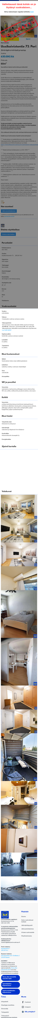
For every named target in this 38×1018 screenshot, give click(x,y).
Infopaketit (4, 1001)
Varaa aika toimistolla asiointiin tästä (9, 977)
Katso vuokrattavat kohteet (27, 921)
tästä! (32, 12)
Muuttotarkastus (26, 936)
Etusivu (23, 916)
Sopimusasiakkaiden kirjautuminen (8, 991)
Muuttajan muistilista (7, 1005)
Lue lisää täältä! (6, 330)
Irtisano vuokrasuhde (27, 932)
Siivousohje (4, 1008)
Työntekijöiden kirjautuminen (7, 984)
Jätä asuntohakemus (27, 929)
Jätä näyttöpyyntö (26, 925)
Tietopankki (5, 1012)
